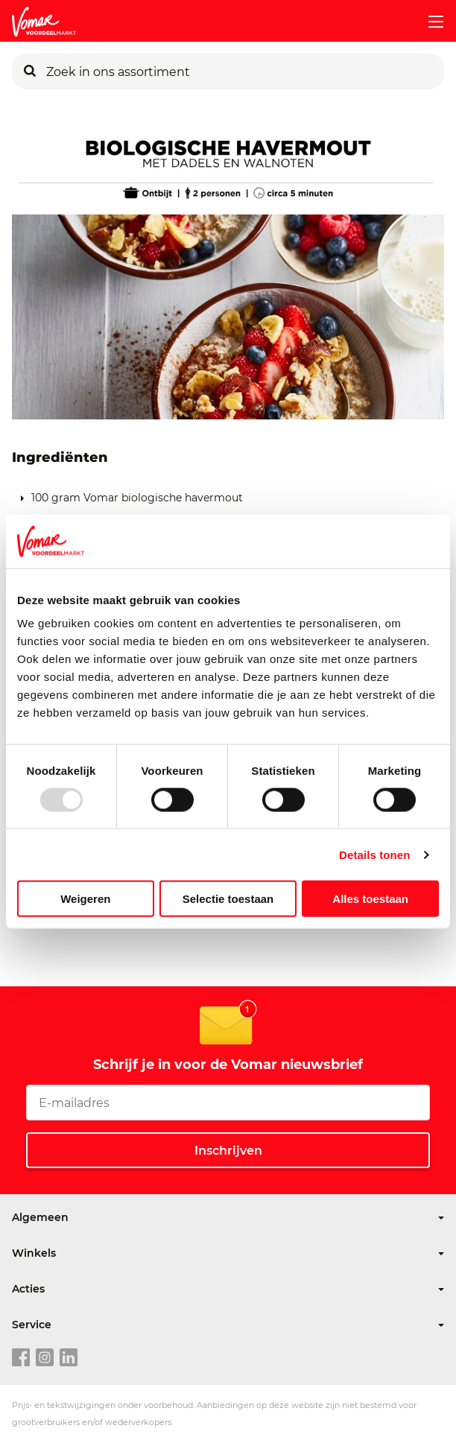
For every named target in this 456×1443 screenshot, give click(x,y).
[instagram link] (45, 1358)
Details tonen (374, 854)
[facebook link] (21, 1358)
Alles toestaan (370, 898)
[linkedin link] (68, 1358)
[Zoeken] (30, 71)
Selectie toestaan (228, 898)
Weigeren (85, 898)
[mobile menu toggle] (430, 22)
